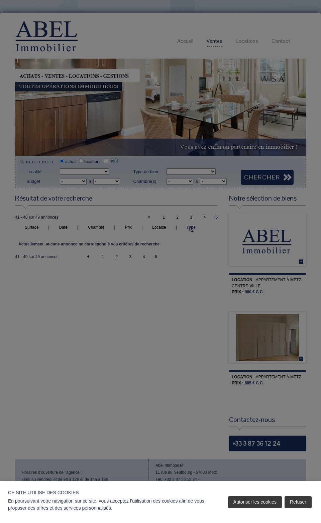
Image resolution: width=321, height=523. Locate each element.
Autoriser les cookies (255, 502)
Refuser (298, 502)
